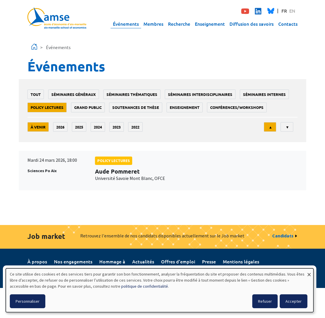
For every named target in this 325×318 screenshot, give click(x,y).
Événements (126, 24)
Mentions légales (241, 261)
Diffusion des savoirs (251, 24)
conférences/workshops (237, 107)
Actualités (143, 261)
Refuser (265, 301)
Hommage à (112, 261)
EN (292, 11)
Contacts (288, 24)
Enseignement (210, 24)
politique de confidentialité (144, 286)
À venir (38, 126)
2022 (135, 126)
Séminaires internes (264, 94)
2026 (60, 126)
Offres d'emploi (178, 261)
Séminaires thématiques (132, 94)
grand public (88, 107)
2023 (117, 126)
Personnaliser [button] (28, 301)
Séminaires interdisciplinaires (200, 94)
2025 (79, 126)
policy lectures (47, 107)
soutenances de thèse (135, 107)
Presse (209, 261)
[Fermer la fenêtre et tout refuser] (309, 272)
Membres (153, 24)
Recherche (179, 24)
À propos (37, 261)
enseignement (184, 107)
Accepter (293, 301)
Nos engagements (73, 261)
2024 (98, 126)
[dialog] (159, 290)
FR (284, 11)
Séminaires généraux (73, 94)
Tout (36, 94)
